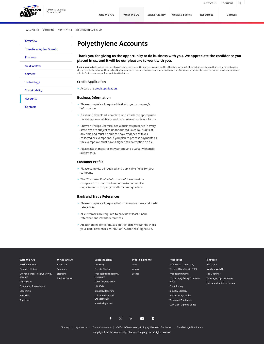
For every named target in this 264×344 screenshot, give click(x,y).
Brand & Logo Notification (190, 327)
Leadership (25, 290)
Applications (33, 65)
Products (31, 57)
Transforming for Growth (41, 49)
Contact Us (210, 3)
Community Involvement (32, 286)
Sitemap (65, 327)
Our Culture (25, 281)
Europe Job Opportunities (220, 278)
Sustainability (156, 14)
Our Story (99, 264)
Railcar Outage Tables (180, 295)
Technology (32, 82)
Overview (31, 41)
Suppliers (24, 300)
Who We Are (106, 14)
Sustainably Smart (104, 303)
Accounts (31, 98)
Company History (28, 268)
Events (135, 273)
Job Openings (214, 273)
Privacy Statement (102, 327)
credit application (106, 88)
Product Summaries (179, 273)
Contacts (30, 107)
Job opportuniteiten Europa (221, 282)
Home (21, 30)
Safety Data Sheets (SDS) (182, 264)
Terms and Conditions (180, 300)
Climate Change (102, 268)
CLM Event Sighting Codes (183, 304)
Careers (232, 14)
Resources (206, 14)
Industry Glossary (178, 290)
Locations (227, 3)
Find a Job (212, 264)
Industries (62, 264)
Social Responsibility (105, 281)
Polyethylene (65, 30)
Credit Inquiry (176, 286)
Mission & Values (28, 264)
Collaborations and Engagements (104, 297)
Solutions (48, 30)
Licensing (62, 273)
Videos (135, 268)
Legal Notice (81, 327)
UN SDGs (99, 286)
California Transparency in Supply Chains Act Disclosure (143, 327)
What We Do (132, 14)
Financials (24, 295)
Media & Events (182, 14)
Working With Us (215, 268)
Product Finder (64, 278)
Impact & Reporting (104, 290)
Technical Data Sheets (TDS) (183, 268)
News (135, 264)
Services (30, 74)
